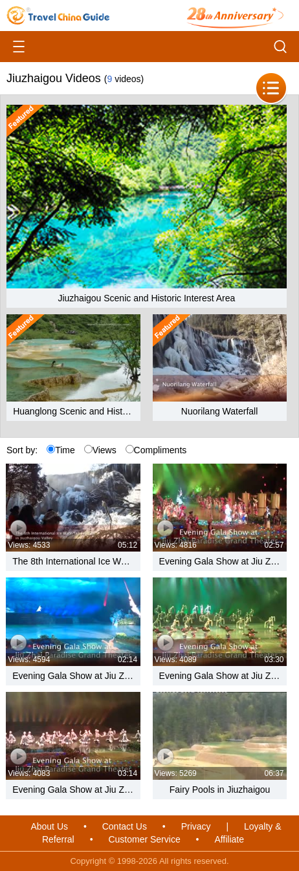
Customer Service (144, 839)
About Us (49, 826)
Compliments (156, 450)
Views (100, 450)
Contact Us (124, 826)
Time (61, 450)
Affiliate (229, 839)
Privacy (196, 826)
